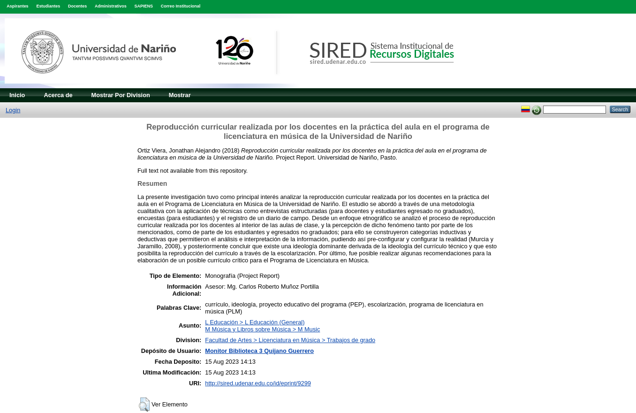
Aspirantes (17, 6)
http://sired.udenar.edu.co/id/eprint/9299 (258, 383)
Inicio (17, 95)
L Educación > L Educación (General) (254, 322)
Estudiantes (48, 6)
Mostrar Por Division (120, 95)
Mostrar (180, 95)
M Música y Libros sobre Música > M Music (262, 329)
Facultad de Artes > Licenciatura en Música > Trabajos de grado (290, 340)
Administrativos (111, 6)
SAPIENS (144, 6)
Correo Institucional (181, 6)
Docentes (77, 6)
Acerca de (58, 95)
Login (13, 110)
